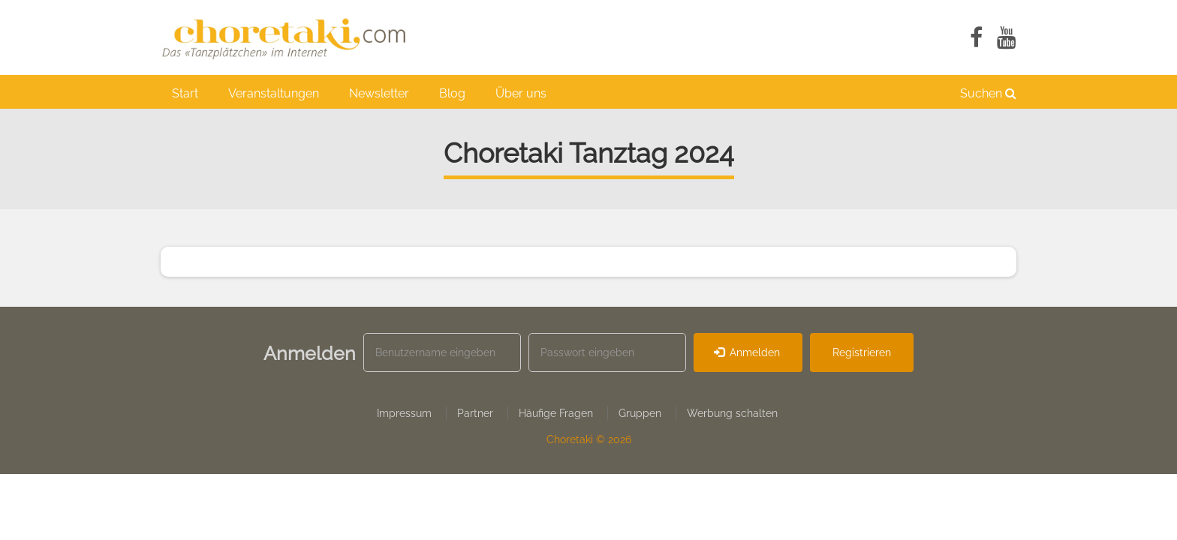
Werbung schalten (732, 413)
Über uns (520, 93)
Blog (452, 93)
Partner (475, 413)
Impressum (404, 413)
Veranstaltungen (273, 93)
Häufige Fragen (556, 413)
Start (185, 93)
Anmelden (747, 352)
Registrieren (861, 352)
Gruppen (640, 413)
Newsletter (379, 93)
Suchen (988, 93)
